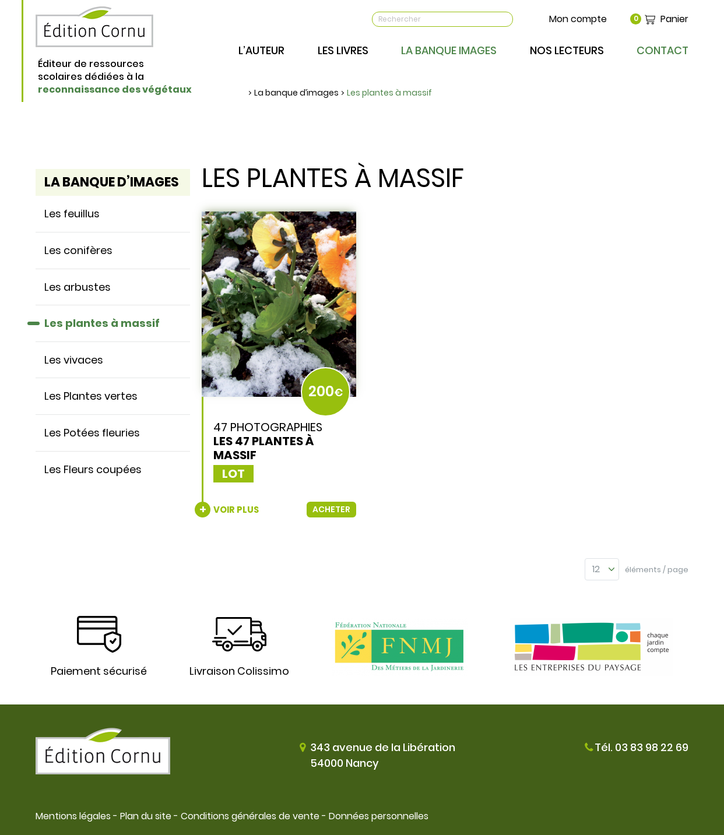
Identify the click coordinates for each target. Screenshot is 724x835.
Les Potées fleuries (92, 432)
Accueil (242, 92)
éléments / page (656, 570)
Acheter (331, 509)
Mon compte (578, 18)
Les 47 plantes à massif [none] (263, 448)
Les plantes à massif (389, 92)
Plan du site (145, 816)
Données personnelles (378, 816)
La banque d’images (296, 92)
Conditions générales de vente (250, 816)
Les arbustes (77, 287)
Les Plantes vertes (91, 396)
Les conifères (78, 250)
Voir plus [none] (236, 509)
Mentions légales (73, 816)
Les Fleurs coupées (93, 469)
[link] (279, 364)
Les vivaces (73, 360)
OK (503, 19)
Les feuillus (72, 213)
